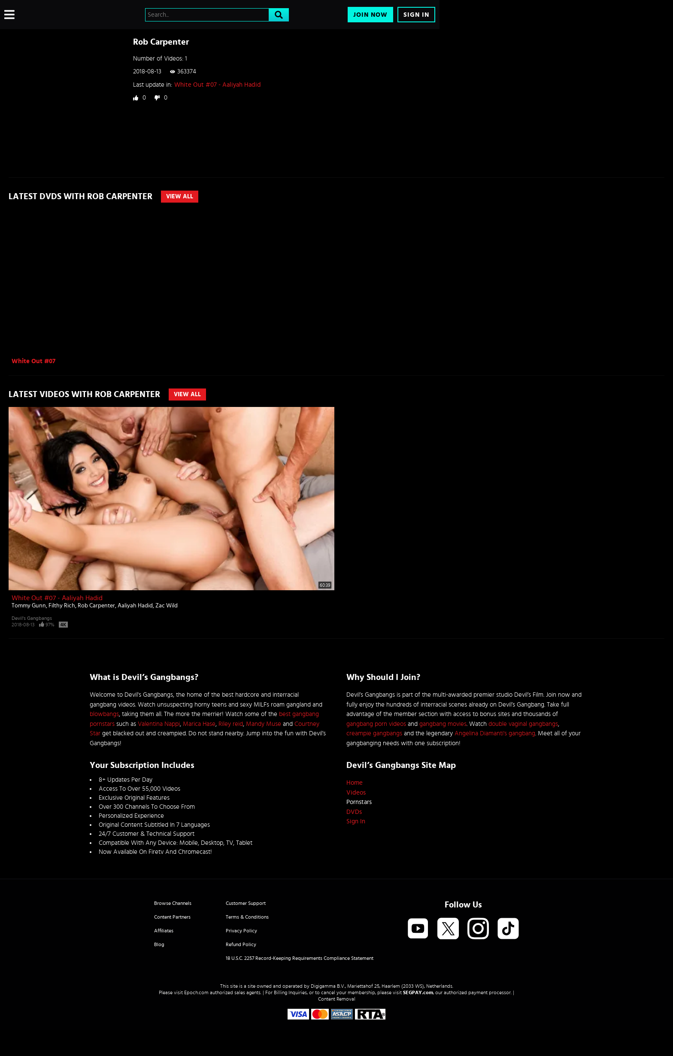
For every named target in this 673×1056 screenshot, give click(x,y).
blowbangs (104, 714)
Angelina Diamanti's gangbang (495, 733)
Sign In (416, 15)
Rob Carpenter (96, 606)
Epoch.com (196, 992)
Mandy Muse (263, 724)
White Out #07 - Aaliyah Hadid (217, 85)
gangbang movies (443, 724)
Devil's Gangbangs (32, 618)
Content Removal (336, 998)
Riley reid (230, 724)
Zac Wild (166, 606)
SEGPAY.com (418, 992)
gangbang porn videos (376, 724)
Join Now (370, 15)
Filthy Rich (62, 606)
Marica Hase (199, 724)
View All (179, 197)
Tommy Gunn (29, 606)
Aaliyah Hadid (135, 606)
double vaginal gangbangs (523, 724)
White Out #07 (33, 361)
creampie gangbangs (374, 733)
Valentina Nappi (159, 724)
